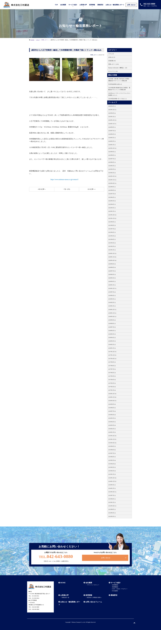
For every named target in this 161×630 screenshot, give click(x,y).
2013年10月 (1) (112, 492)
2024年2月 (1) (112, 141)
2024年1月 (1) (112, 144)
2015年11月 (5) (112, 439)
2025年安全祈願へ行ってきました (117, 98)
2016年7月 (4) (112, 411)
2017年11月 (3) (112, 355)
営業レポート (94, 55)
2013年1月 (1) (112, 502)
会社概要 (89, 583)
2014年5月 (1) (112, 485)
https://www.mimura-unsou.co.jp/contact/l (64, 179)
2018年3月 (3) (112, 341)
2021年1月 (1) (112, 250)
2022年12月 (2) (112, 176)
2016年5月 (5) (112, 418)
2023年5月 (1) (112, 165)
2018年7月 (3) (112, 327)
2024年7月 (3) (112, 130)
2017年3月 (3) (112, 383)
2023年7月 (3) (112, 159)
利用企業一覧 (65, 597)
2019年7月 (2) (112, 292)
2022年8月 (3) (112, 190)
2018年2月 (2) (112, 344)
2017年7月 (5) (112, 369)
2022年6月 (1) (112, 197)
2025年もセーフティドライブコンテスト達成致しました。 (119, 94)
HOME (32, 40)
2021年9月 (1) (112, 222)
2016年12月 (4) (112, 393)
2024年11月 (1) (112, 123)
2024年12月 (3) (112, 120)
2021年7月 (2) (112, 229)
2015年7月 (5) (112, 453)
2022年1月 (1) (112, 211)
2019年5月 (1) (112, 299)
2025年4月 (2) (112, 113)
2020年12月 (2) (112, 253)
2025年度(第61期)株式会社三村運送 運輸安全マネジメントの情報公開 (119, 88)
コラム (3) (111, 53)
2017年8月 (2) (112, 365)
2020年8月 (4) (112, 267)
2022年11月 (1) (112, 180)
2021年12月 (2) (112, 215)
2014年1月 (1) (112, 488)
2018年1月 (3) (112, 348)
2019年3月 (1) (112, 302)
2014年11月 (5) (112, 481)
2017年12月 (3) (112, 351)
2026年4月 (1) (112, 106)
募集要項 (100, 5)
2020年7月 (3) (112, 271)
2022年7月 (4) (112, 193)
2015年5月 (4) (112, 460)
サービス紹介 (116, 583)
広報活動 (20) (112, 60)
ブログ (38, 40)
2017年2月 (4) (112, 386)
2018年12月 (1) (112, 309)
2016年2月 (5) (112, 428)
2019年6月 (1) (112, 295)
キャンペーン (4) (112, 71)
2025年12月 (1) (112, 109)
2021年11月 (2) (112, 218)
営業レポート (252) (113, 64)
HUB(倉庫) (115, 591)
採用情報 (89, 595)
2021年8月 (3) (112, 225)
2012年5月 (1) (112, 513)
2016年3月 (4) (112, 425)
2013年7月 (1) (112, 495)
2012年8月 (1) (112, 509)
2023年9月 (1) (112, 151)
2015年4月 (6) (112, 464)
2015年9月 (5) (112, 446)
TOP (56, 5)
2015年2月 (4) (112, 471)
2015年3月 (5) (112, 467)
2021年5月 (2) (112, 236)
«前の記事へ (42, 189)
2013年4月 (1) (112, 499)
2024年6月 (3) (112, 134)
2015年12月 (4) (112, 435)
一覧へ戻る (66, 189)
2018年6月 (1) (112, 330)
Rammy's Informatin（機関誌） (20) (117, 68)
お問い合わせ (131, 5)
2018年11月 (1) (112, 313)
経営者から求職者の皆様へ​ (94, 597)
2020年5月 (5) (112, 278)
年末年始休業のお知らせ (115, 84)
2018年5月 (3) (112, 334)
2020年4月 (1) (112, 281)
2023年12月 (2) (112, 148)
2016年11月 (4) (112, 397)
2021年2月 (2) (112, 246)
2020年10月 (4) (112, 260)
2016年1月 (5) (112, 432)
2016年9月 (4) (112, 404)
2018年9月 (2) (112, 320)
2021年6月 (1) (112, 232)
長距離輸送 (115, 587)
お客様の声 (83, 5)
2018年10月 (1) (112, 316)
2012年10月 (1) (112, 506)
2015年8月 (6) (112, 449)
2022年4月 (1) (112, 204)
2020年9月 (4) (112, 264)
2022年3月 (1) (112, 208)
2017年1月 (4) (112, 390)
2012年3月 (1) (112, 516)
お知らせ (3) (111, 57)
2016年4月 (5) (112, 421)
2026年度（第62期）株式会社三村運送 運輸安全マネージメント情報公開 (119, 79)
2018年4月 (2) (112, 337)
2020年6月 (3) (112, 274)
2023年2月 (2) (112, 172)
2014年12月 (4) (112, 478)
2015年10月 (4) (112, 443)
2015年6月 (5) (112, 456)
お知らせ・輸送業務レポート (115, 5)
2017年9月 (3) (112, 362)
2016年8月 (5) (112, 407)
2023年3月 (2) (112, 169)
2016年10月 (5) (112, 400)
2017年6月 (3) (112, 372)
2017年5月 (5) (112, 376)
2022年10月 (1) (112, 183)
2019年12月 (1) (112, 288)
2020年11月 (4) (112, 257)
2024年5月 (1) (112, 137)
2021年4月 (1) (112, 239)
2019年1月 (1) (112, 306)
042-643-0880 (56, 556)
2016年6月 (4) (112, 414)
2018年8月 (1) (112, 323)
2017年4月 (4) (112, 379)
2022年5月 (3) (112, 201)
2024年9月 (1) (112, 127)
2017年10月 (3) (112, 358)
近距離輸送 (115, 585)
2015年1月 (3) (112, 474)
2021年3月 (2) (112, 243)
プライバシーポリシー (93, 585)
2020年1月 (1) (112, 285)
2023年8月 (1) (112, 155)
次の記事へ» (91, 189)
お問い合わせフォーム (94, 602)
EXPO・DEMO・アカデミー (120, 589)
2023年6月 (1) (112, 162)
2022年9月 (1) (112, 187)
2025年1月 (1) (112, 116)
